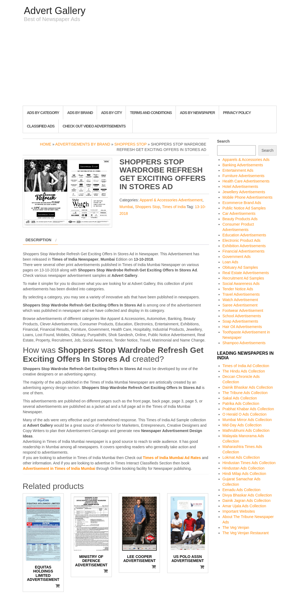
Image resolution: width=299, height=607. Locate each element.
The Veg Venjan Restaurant (246, 533)
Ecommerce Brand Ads (242, 203)
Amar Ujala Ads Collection (244, 506)
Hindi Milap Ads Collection (244, 473)
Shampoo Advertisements (244, 343)
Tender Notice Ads (238, 289)
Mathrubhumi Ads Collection (246, 430)
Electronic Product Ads (242, 240)
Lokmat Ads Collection (241, 457)
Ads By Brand (80, 113)
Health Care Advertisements (246, 181)
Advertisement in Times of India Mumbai (59, 468)
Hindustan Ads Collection (244, 468)
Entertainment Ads (238, 170)
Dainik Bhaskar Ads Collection (248, 387)
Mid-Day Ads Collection (242, 425)
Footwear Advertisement (243, 310)
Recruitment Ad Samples (243, 278)
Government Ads (237, 256)
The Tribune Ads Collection (245, 393)
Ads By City (111, 113)
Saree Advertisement (240, 305)
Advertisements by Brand (82, 144)
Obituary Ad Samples (240, 267)
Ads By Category (43, 113)
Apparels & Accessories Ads (246, 159)
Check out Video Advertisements (94, 126)
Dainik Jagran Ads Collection (247, 500)
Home (45, 144)
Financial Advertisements (244, 251)
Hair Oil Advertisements (242, 327)
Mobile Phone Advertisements (248, 197)
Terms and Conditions (151, 113)
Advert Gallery (55, 10)
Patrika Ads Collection (241, 403)
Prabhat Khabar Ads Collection (248, 409)
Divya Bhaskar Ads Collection (247, 495)
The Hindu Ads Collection (244, 371)
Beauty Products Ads (240, 219)
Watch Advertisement (240, 300)
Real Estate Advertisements (246, 273)
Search (223, 141)
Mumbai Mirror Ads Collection (247, 420)
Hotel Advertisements (240, 186)
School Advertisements (242, 316)
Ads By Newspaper (197, 113)
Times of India (174, 207)
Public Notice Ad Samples (244, 208)
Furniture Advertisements (244, 176)
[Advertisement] (150, 65)
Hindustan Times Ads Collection (249, 463)
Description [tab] (39, 240)
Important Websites (239, 511)
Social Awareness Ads (241, 283)
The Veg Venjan (236, 527)
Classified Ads (41, 126)
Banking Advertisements (243, 165)
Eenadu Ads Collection (242, 490)
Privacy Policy (237, 113)
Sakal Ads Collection (240, 398)
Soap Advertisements (240, 321)
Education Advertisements (244, 235)
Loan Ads (230, 262)
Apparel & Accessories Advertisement (171, 200)
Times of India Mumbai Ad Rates (172, 458)
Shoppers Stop (131, 144)
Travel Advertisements (241, 294)
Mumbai (126, 207)
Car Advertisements (239, 213)
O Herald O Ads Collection (245, 414)
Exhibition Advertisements (244, 246)
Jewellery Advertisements (244, 192)
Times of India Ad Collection (246, 366)
